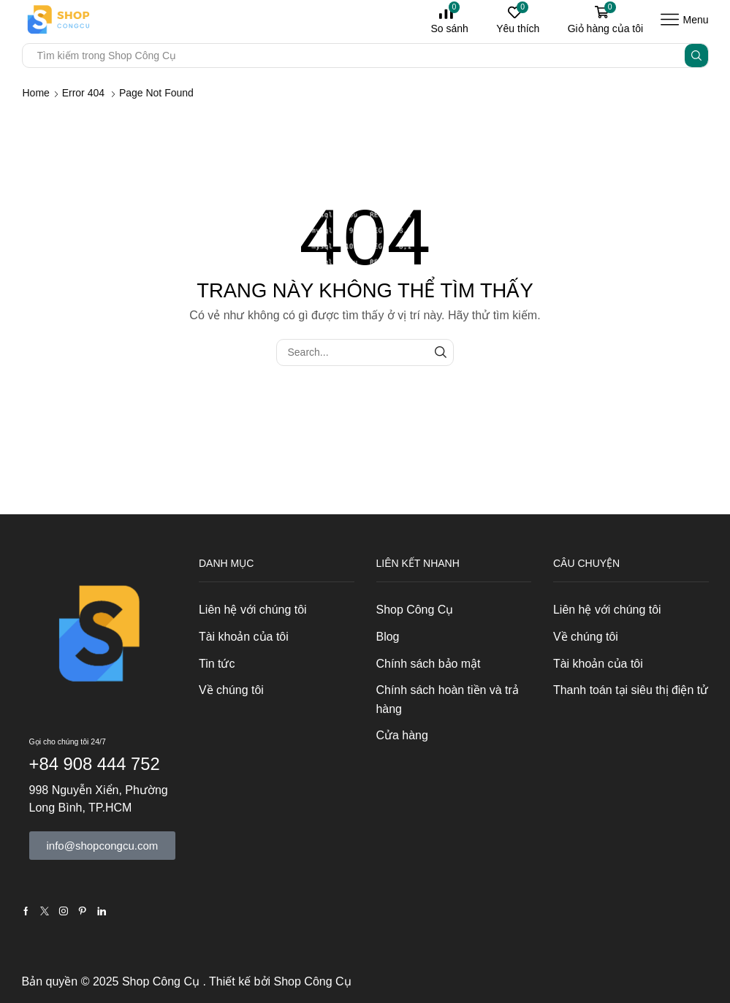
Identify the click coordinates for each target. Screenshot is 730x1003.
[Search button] (696, 55)
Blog (388, 636)
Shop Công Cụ (415, 609)
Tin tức (217, 663)
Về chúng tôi (231, 690)
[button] (102, 845)
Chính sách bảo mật (428, 663)
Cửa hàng (402, 735)
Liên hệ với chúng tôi (253, 609)
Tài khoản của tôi (244, 636)
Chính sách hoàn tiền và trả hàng (447, 699)
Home (36, 93)
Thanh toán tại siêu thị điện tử (630, 690)
